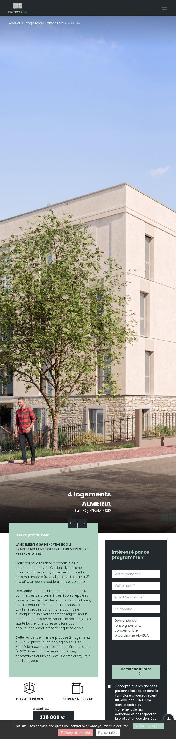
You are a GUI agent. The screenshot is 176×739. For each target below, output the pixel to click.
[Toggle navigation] (164, 7)
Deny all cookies (75, 733)
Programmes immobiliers (44, 23)
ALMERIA (96, 503)
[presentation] (138, 651)
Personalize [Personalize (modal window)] (107, 733)
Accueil (15, 23)
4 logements (89, 494)
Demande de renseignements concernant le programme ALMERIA (136, 628)
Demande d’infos (136, 669)
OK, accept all (148, 726)
